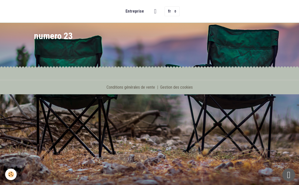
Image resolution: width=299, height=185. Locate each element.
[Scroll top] (288, 174)
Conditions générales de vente (131, 87)
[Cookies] (11, 174)
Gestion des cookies (176, 87)
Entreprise (135, 11)
